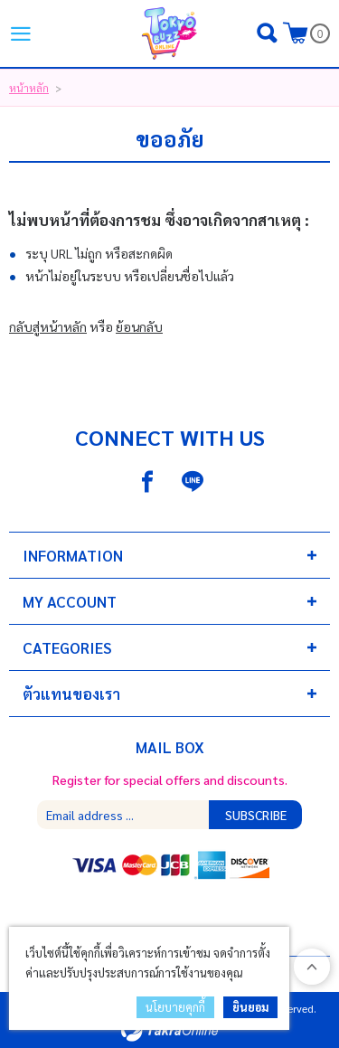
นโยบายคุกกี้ (175, 1007)
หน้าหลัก (29, 87)
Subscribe (256, 815)
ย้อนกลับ (139, 326)
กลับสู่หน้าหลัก (48, 326)
